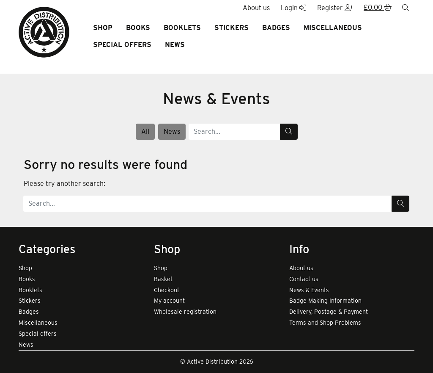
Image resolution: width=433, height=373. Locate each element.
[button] (378, 8)
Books (138, 28)
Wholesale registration (185, 311)
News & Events (309, 290)
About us (301, 268)
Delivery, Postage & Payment (328, 311)
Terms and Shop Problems (325, 322)
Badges (276, 28)
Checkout (166, 290)
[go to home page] (44, 32)
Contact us (303, 279)
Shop (102, 28)
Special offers (122, 45)
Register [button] (335, 8)
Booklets (182, 28)
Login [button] (293, 8)
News (175, 45)
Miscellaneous (333, 28)
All (145, 131)
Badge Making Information (325, 300)
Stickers (231, 28)
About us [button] (256, 8)
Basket (163, 279)
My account (169, 300)
